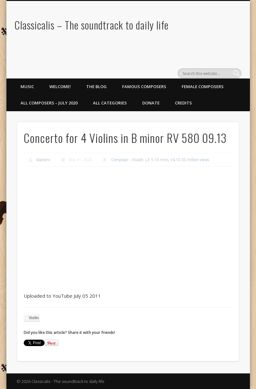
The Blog (96, 86)
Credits (183, 103)
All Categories (110, 103)
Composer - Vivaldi (127, 159)
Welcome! (60, 86)
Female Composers (203, 86)
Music (27, 86)
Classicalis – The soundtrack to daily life (91, 24)
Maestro (43, 159)
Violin (34, 317)
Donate (151, 103)
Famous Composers (144, 86)
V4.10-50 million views (189, 159)
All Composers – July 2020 (49, 103)
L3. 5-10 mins (157, 159)
